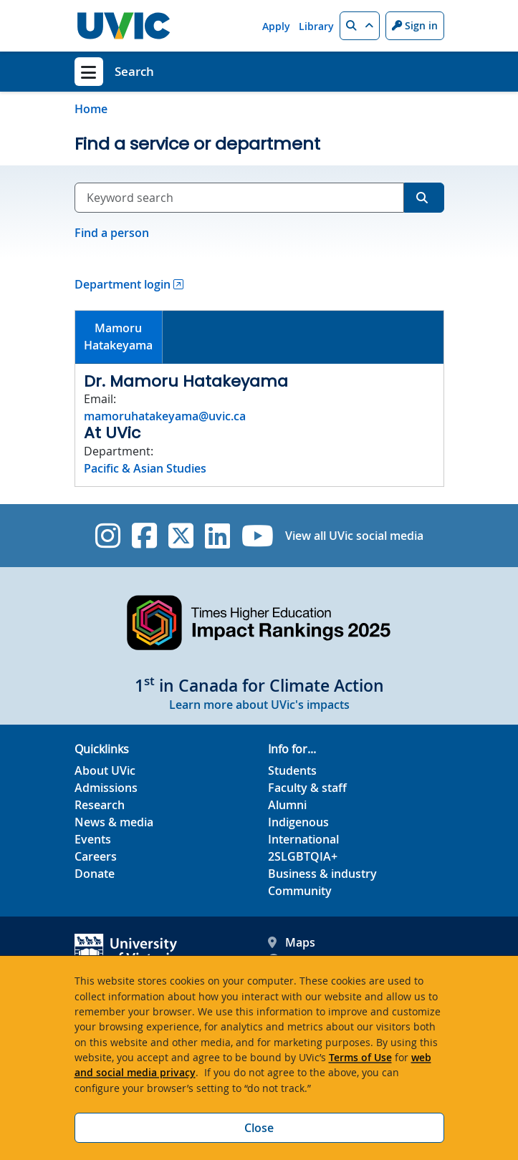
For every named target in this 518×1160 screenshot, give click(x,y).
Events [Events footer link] (93, 839)
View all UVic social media (354, 535)
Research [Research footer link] (100, 805)
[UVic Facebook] (144, 535)
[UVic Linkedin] (217, 535)
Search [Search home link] (134, 71)
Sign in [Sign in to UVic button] (415, 25)
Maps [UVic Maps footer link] (291, 942)
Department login (123, 284)
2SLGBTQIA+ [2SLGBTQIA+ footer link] (302, 856)
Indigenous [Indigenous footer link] (298, 822)
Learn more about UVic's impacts (259, 704)
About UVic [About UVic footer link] (105, 770)
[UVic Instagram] (107, 535)
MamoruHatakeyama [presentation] (118, 336)
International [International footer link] (303, 839)
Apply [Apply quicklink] (276, 26)
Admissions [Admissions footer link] (106, 788)
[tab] (119, 337)
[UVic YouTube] (257, 535)
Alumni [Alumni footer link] (287, 805)
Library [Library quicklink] (316, 26)
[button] (360, 25)
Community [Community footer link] (300, 891)
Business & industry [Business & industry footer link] (322, 873)
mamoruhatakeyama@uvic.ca (165, 416)
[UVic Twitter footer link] (180, 535)
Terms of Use (360, 1057)
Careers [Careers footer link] (96, 856)
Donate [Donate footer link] (95, 873)
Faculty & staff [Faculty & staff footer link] (307, 788)
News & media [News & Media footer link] (114, 822)
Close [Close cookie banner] (259, 1128)
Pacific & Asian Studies (145, 468)
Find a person (112, 233)
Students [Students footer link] (292, 770)
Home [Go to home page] (91, 109)
